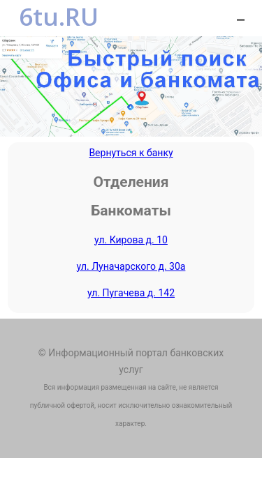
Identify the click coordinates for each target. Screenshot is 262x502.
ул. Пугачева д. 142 (131, 292)
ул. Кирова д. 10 (131, 239)
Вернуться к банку (131, 152)
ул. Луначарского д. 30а (131, 266)
